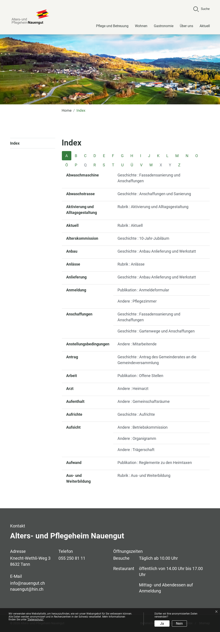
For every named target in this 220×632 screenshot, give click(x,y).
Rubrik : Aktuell (130, 225)
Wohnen (141, 26)
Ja (162, 623)
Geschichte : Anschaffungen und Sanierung (154, 194)
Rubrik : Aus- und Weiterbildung (144, 475)
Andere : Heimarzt (133, 388)
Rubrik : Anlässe (131, 264)
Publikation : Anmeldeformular (143, 290)
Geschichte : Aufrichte (136, 414)
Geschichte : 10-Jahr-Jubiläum (143, 238)
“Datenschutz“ (35, 619)
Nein (179, 623)
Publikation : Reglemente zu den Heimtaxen (155, 462)
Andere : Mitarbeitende (137, 344)
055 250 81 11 (71, 558)
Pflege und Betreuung (112, 26)
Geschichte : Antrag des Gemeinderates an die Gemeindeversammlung (157, 360)
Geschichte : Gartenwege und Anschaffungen (156, 331)
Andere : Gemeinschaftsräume (144, 401)
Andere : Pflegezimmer (137, 301)
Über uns (186, 26)
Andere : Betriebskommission (143, 427)
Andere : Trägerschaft (136, 449)
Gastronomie (163, 26)
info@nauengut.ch (27, 583)
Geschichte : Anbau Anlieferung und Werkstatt (157, 251)
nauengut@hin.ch (26, 589)
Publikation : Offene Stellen (140, 375)
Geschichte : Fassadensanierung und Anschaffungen (149, 178)
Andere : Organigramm (137, 438)
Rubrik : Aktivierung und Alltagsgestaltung (153, 206)
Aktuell (205, 26)
